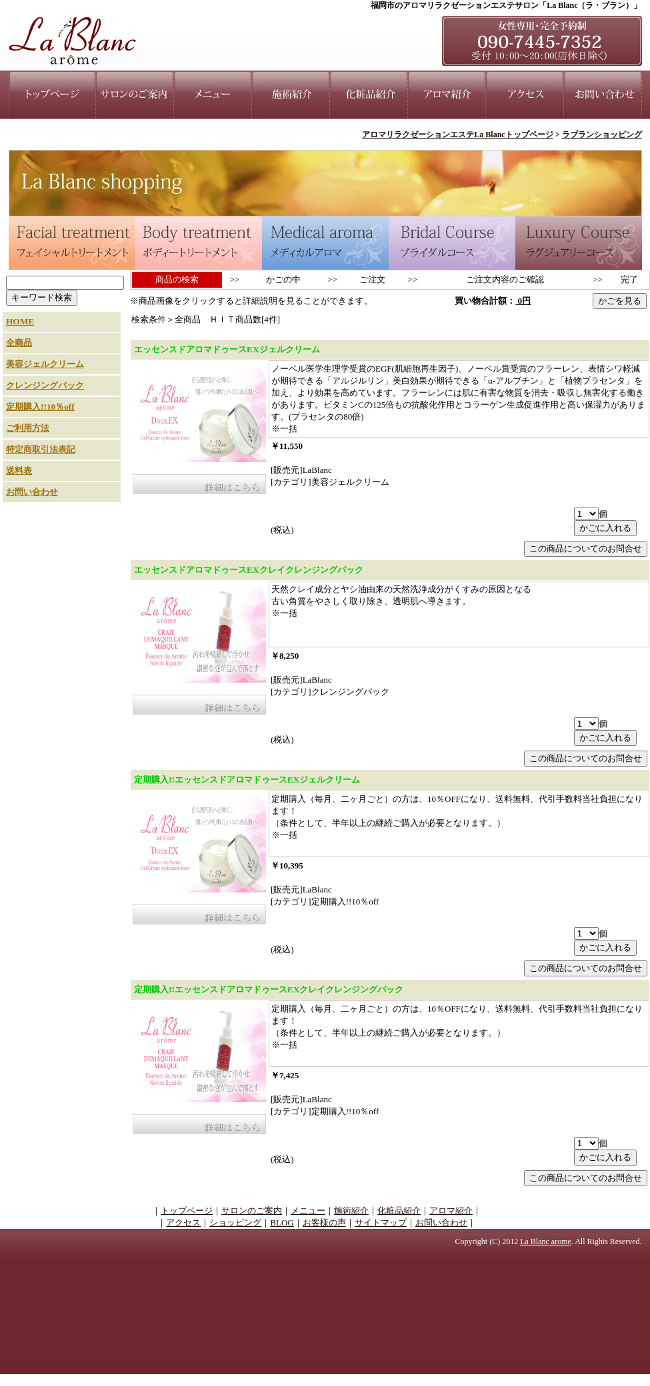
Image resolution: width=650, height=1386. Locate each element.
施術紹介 (351, 1210)
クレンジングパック (45, 385)
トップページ (187, 1210)
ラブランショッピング (602, 134)
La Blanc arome (545, 1241)
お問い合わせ (32, 492)
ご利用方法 (27, 428)
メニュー (308, 1210)
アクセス (183, 1222)
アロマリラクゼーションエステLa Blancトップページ (457, 134)
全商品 (19, 343)
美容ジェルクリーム (45, 364)
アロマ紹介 (451, 1210)
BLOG (281, 1222)
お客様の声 (324, 1222)
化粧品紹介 (399, 1210)
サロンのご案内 (251, 1210)
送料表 (19, 471)
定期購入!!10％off (40, 407)
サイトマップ (381, 1222)
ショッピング (235, 1222)
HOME (20, 321)
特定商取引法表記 (40, 449)
